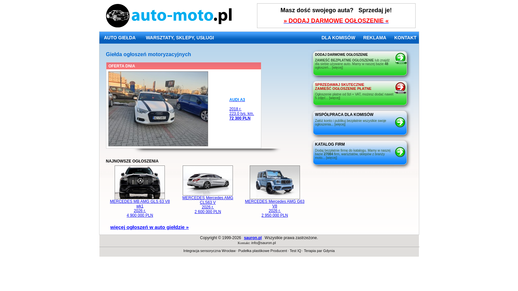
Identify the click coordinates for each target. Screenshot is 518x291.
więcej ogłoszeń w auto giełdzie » (149, 227)
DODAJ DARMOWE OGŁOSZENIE (341, 54)
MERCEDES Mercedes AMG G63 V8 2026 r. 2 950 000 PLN (275, 207)
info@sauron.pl (263, 243)
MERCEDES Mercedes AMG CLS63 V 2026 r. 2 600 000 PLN (207, 203)
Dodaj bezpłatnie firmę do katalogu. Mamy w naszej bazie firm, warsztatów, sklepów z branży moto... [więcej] (352, 154)
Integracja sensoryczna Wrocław (209, 251)
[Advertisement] (259, 276)
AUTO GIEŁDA (120, 37)
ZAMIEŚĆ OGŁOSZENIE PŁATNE (343, 87)
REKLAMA (374, 37)
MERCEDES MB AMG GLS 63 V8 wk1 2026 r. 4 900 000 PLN (140, 207)
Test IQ (295, 251)
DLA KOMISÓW (338, 37)
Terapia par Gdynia (319, 251)
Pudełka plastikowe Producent (262, 251)
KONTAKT (405, 37)
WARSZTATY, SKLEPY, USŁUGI (180, 37)
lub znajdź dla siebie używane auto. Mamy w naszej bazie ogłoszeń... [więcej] (352, 63)
